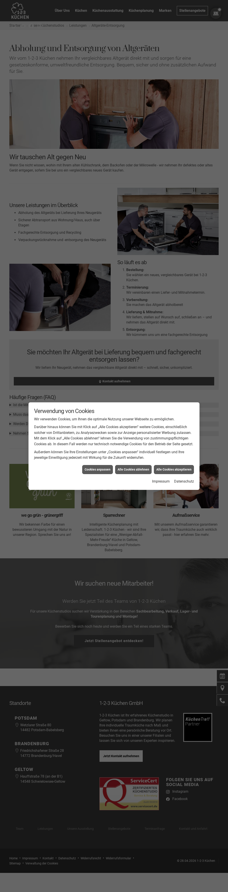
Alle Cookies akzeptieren (173, 449)
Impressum (161, 461)
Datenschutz (184, 461)
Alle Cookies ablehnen (133, 449)
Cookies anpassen (97, 449)
